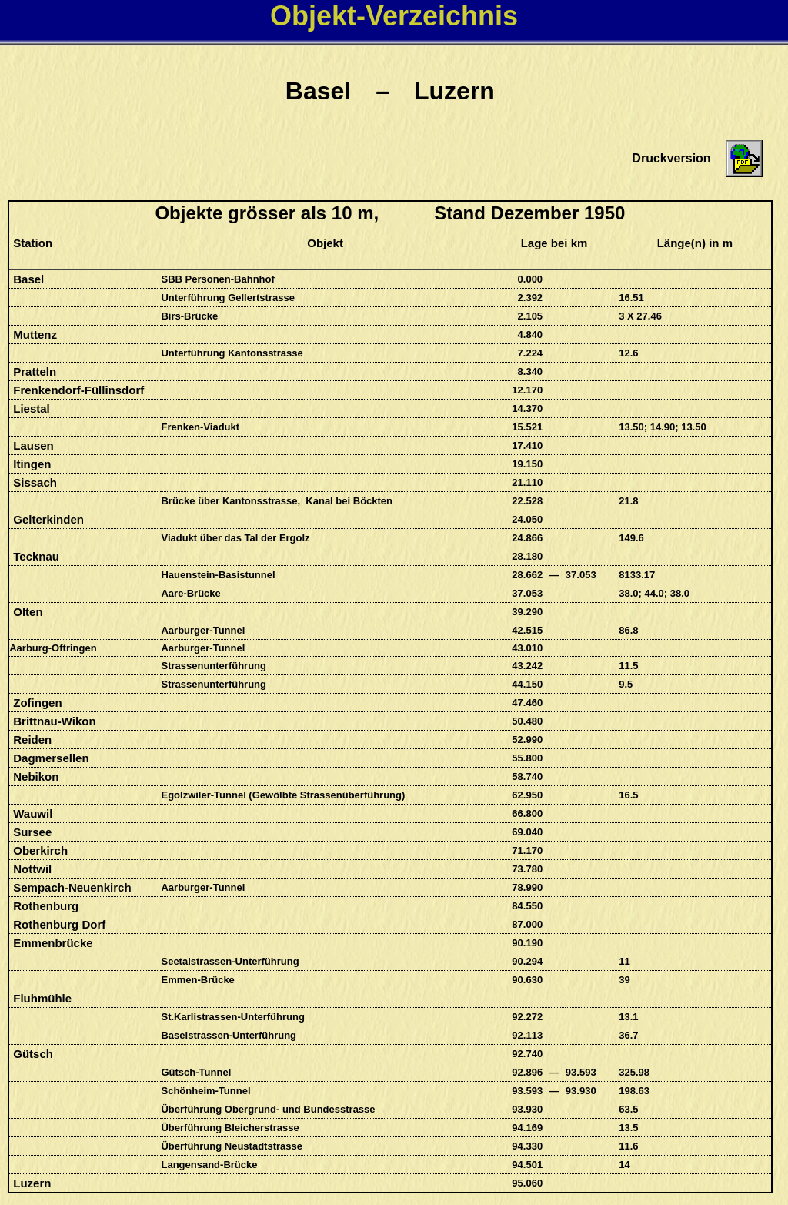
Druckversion (671, 158)
